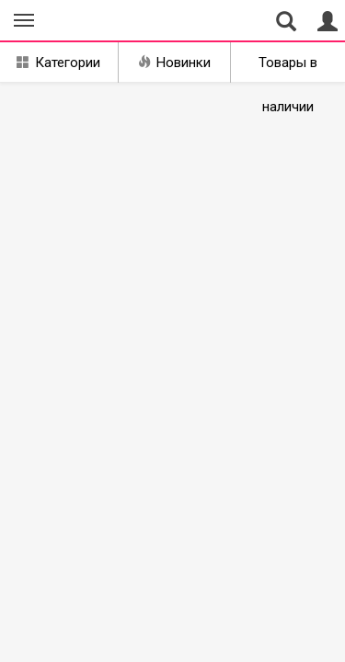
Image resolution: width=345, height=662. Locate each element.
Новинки (174, 62)
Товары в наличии (288, 68)
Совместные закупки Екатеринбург (100, 21)
